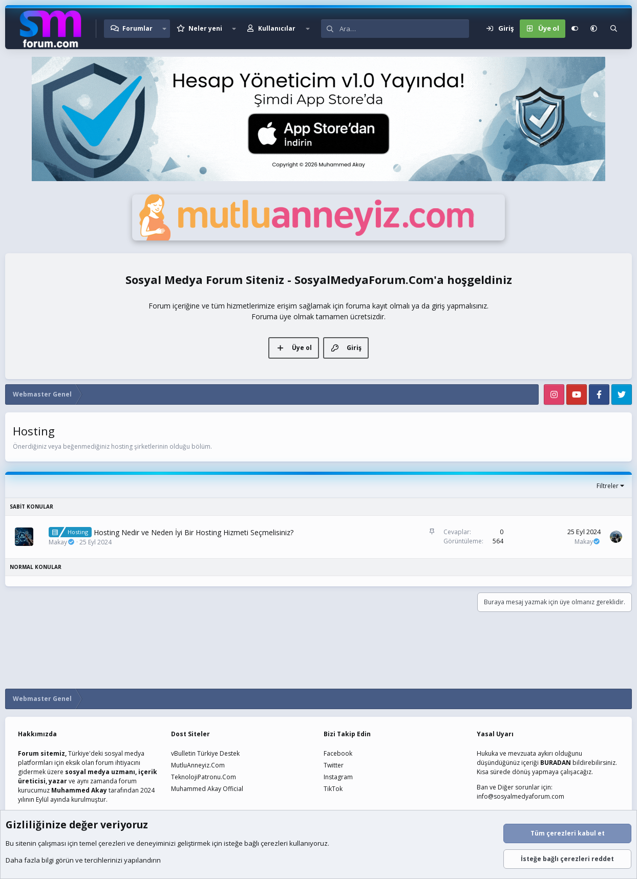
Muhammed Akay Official (207, 788)
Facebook (338, 753)
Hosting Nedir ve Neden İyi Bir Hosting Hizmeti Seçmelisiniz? (193, 532)
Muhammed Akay (79, 790)
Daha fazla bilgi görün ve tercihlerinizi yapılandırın (83, 860)
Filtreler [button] (608, 485)
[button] (164, 28)
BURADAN (555, 762)
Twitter (334, 765)
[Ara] (404, 28)
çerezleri (111, 843)
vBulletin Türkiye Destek (205, 753)
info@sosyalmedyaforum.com (520, 796)
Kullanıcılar (276, 28)
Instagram (338, 777)
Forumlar (137, 28)
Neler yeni (205, 28)
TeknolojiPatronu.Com (203, 777)
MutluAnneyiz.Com (198, 765)
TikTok (333, 788)
